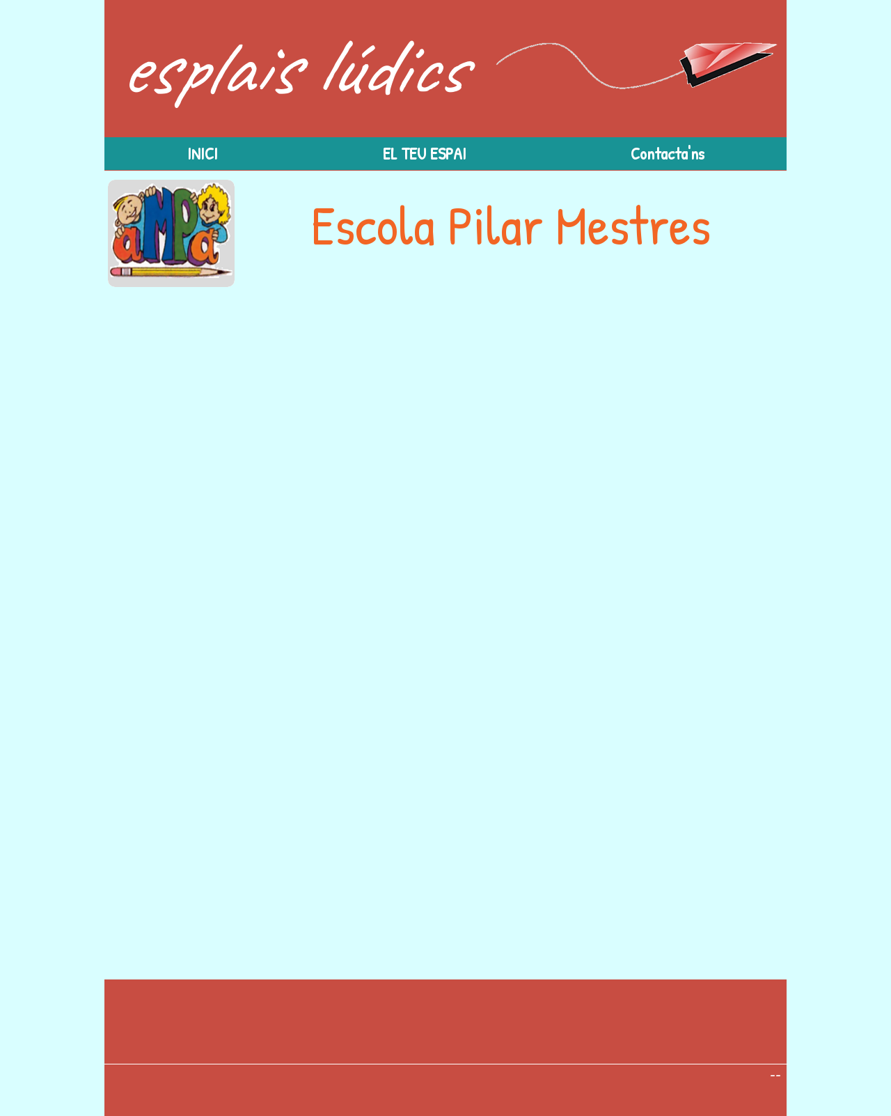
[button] (424, 153)
